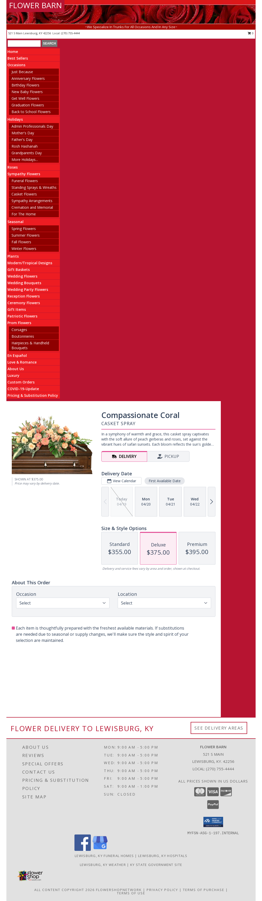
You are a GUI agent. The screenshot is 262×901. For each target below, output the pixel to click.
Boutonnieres (23, 336)
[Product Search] (24, 43)
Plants (13, 256)
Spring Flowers (24, 228)
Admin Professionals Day (32, 126)
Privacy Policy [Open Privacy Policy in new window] (162, 889)
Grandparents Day (27, 152)
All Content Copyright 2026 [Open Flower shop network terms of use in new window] (64, 889)
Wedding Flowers (22, 276)
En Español (17, 355)
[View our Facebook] (82, 849)
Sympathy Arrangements (32, 200)
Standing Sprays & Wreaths (34, 187)
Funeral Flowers (25, 180)
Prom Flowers (19, 322)
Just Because (22, 71)
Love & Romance (22, 362)
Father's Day (22, 139)
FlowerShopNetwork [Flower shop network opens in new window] (119, 889)
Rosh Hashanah (25, 146)
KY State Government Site (156, 864)
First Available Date (165, 480)
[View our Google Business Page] (100, 849)
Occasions (16, 64)
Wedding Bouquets (24, 282)
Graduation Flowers (28, 105)
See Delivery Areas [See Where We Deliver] (218, 728)
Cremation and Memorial (32, 207)
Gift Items (16, 309)
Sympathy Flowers (23, 173)
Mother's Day (23, 132)
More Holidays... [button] (25, 159)
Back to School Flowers (31, 111)
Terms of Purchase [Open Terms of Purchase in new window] (203, 889)
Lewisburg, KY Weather (103, 864)
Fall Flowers (21, 241)
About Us (15, 368)
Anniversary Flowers (28, 78)
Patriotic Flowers (22, 316)
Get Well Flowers (25, 98)
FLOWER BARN (35, 5)
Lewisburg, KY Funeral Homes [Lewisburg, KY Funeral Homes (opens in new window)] (104, 855)
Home (12, 51)
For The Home (24, 214)
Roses (12, 167)
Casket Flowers (24, 194)
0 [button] (250, 33)
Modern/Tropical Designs (29, 262)
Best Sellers (17, 58)
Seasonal (15, 221)
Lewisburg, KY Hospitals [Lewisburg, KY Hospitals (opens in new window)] (162, 855)
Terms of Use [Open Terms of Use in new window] (131, 893)
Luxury (13, 375)
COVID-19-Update (23, 388)
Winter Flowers (24, 248)
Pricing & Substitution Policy (32, 395)
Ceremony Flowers (23, 302)
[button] (213, 822)
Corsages (19, 329)
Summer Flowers (26, 235)
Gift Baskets (18, 269)
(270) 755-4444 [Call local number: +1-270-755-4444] (70, 33)
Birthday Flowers (25, 85)
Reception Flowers (23, 296)
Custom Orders (21, 382)
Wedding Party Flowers (27, 289)
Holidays (15, 119)
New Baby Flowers (27, 91)
